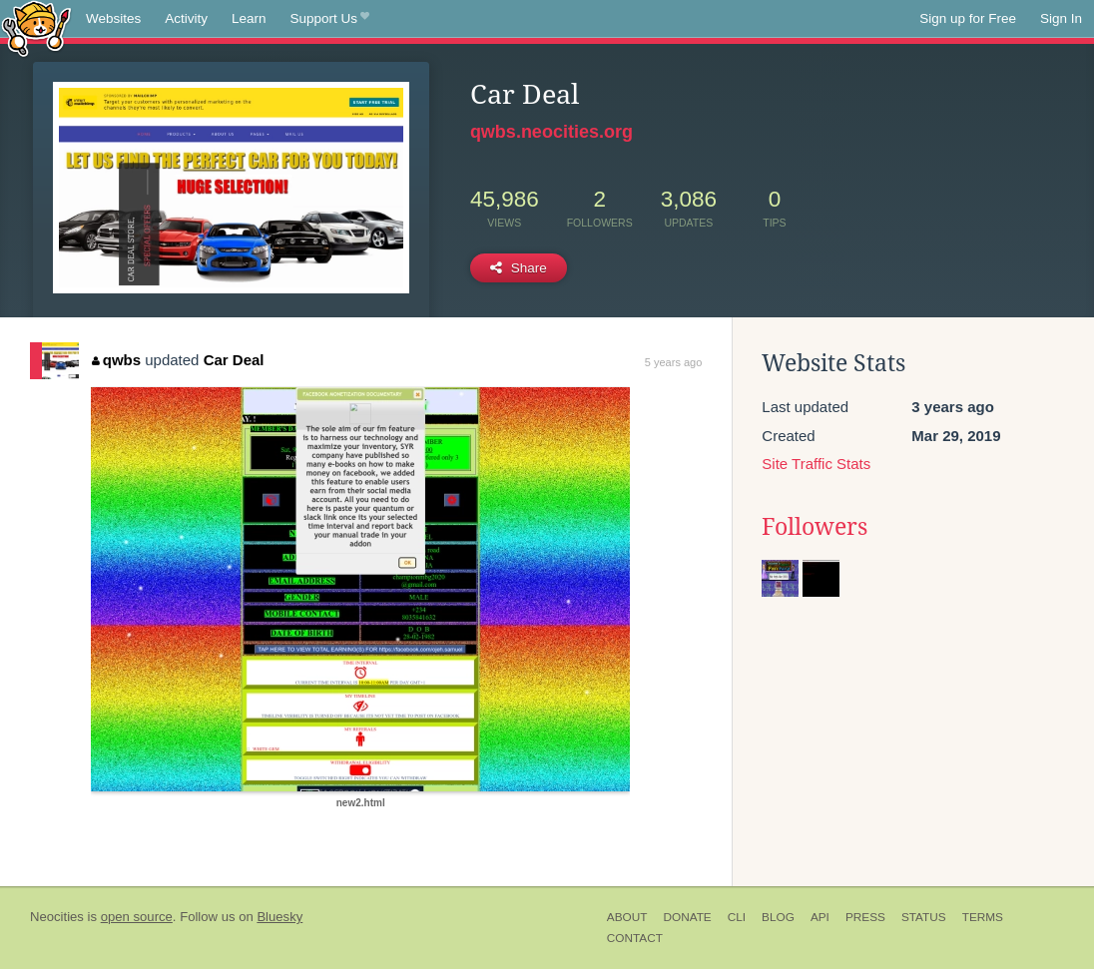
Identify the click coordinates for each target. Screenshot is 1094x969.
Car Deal (234, 359)
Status (923, 917)
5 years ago (673, 362)
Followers (814, 527)
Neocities (57, 916)
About (627, 917)
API (820, 917)
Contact (635, 938)
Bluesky (279, 916)
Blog (778, 917)
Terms (982, 917)
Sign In (1061, 18)
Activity (186, 18)
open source (137, 916)
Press (865, 917)
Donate (687, 917)
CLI (737, 917)
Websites (113, 18)
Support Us (329, 19)
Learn (249, 18)
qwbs (116, 359)
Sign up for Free (967, 18)
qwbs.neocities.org (551, 132)
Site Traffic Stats (816, 463)
